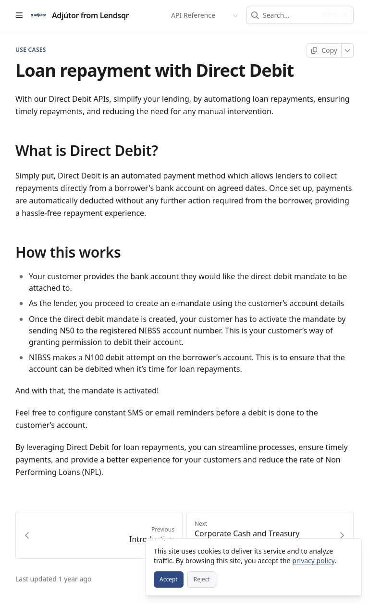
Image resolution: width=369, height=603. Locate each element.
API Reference (193, 15)
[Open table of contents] (19, 15)
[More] (348, 50)
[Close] (349, 550)
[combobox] (290, 15)
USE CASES (30, 50)
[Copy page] (324, 50)
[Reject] (201, 579)
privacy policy (313, 560)
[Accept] (169, 579)
